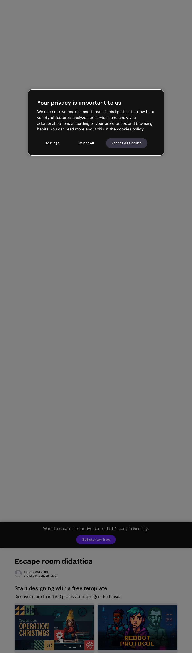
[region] (96, 122)
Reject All (86, 143)
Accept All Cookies (126, 143)
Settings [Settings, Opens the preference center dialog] (52, 143)
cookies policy (130, 129)
